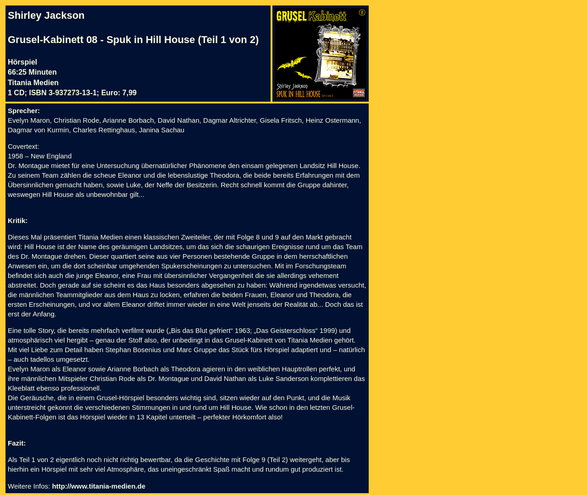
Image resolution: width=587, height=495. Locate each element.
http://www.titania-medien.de (98, 486)
